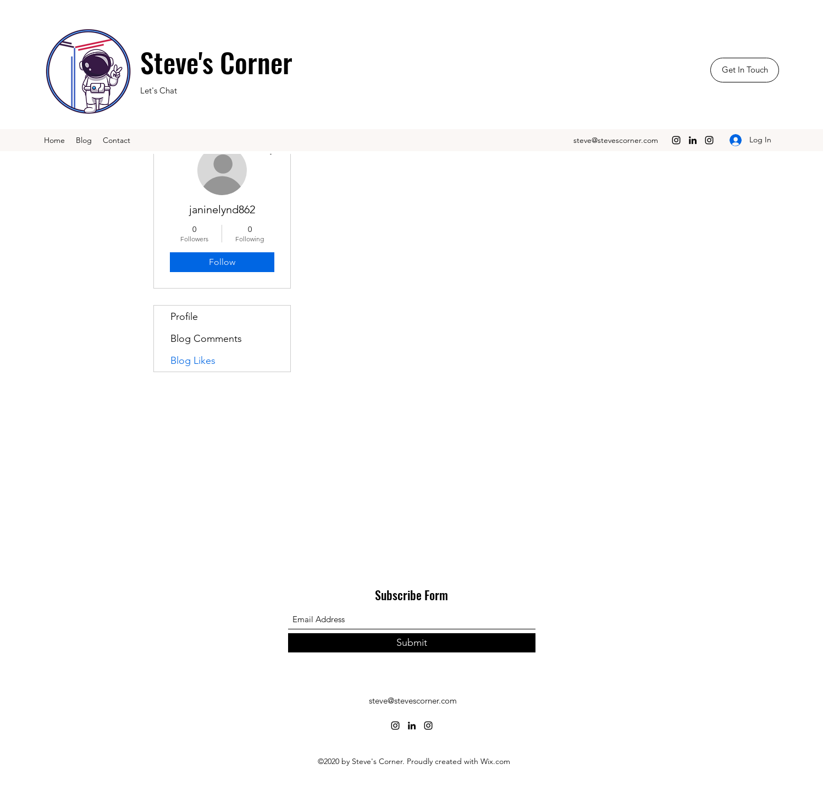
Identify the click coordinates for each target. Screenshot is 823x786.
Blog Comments (206, 339)
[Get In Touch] (744, 70)
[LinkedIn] (692, 140)
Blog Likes (193, 361)
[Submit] (411, 642)
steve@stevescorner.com (615, 140)
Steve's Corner (216, 61)
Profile (184, 317)
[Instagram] (676, 140)
